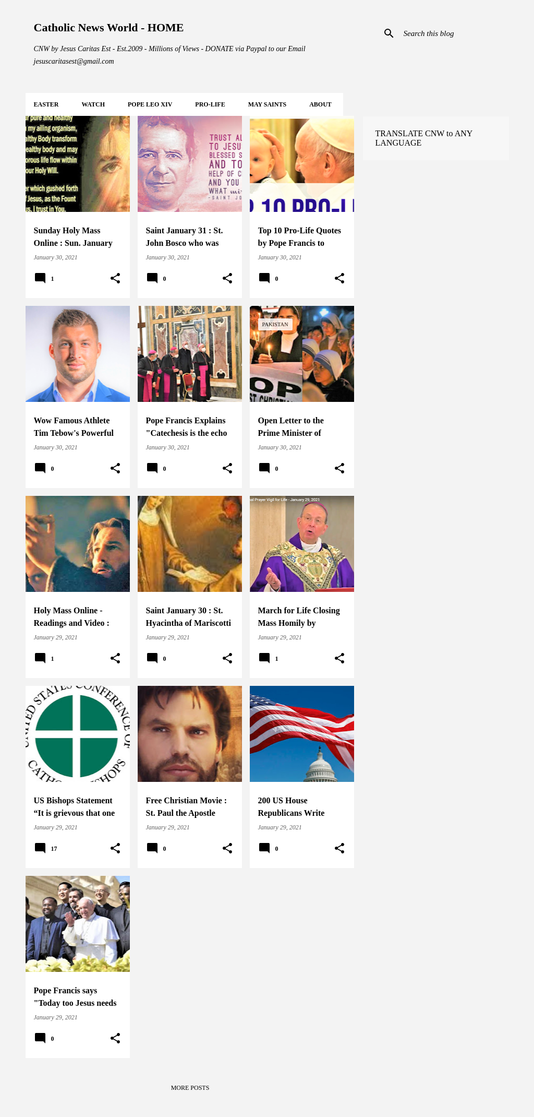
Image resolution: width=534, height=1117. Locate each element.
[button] (115, 279)
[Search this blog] (454, 33)
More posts (190, 1087)
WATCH (93, 104)
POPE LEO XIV (150, 104)
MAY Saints (267, 104)
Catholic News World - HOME (109, 27)
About (320, 104)
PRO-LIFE (210, 104)
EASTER (46, 104)
